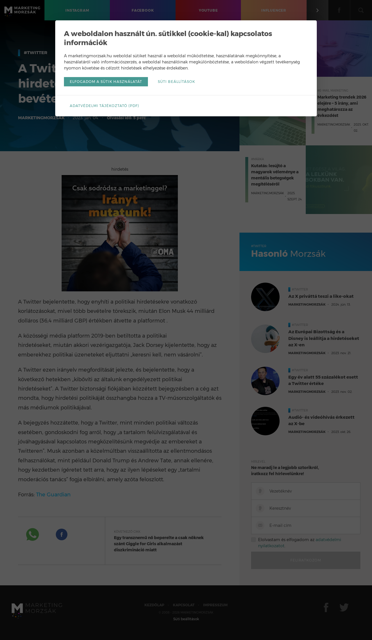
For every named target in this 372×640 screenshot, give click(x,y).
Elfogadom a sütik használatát (106, 81)
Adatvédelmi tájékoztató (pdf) (104, 106)
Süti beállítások (176, 81)
